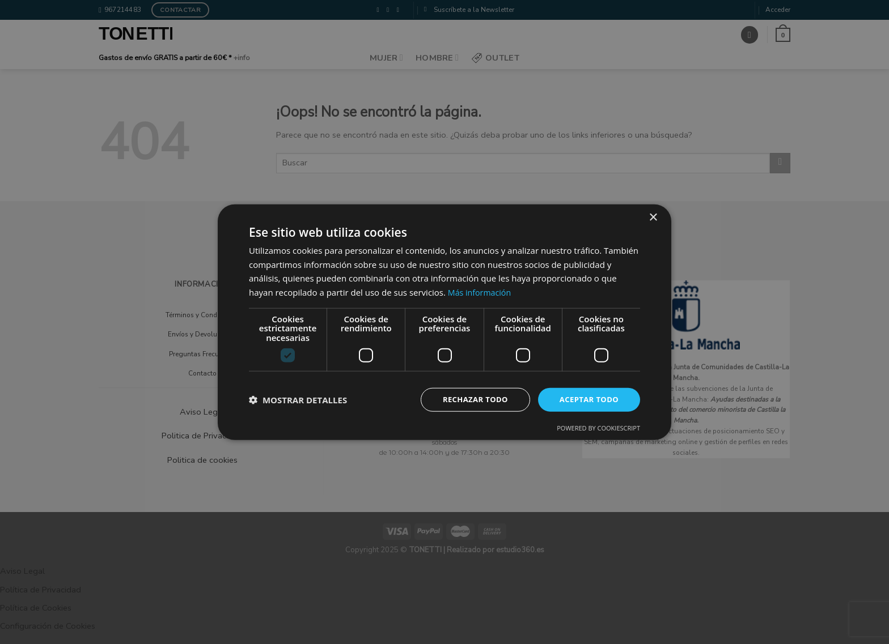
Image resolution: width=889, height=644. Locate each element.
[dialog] (444, 322)
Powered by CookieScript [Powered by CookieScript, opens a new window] (598, 428)
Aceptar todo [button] (587, 399)
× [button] (653, 216)
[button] (298, 400)
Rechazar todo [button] (469, 399)
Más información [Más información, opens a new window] (481, 291)
